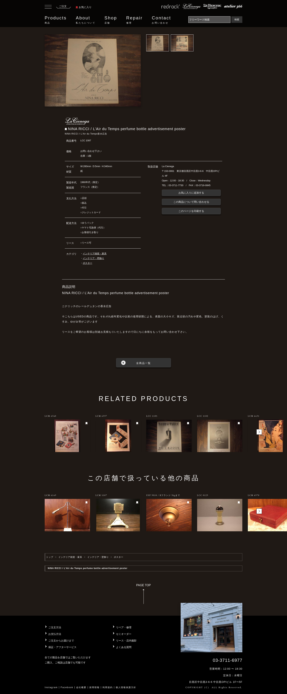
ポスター (87, 263)
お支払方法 (54, 634)
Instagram (51, 687)
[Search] (209, 19)
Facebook (67, 687)
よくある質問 (123, 647)
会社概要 (81, 687)
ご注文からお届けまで (61, 640)
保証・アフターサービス (62, 647)
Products (56, 20)
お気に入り (84, 7)
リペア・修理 (123, 627)
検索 (236, 19)
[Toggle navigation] (48, 7)
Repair (134, 20)
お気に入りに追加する (191, 192)
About (85, 20)
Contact (161, 20)
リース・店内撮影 (126, 640)
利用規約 (107, 687)
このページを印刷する (191, 211)
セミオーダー (123, 634)
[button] (259, 432)
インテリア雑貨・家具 (95, 253)
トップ (49, 557)
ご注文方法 (54, 627)
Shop (111, 20)
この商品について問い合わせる (191, 201)
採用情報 (94, 687)
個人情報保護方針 (126, 687)
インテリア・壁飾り (93, 258)
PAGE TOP (143, 595)
